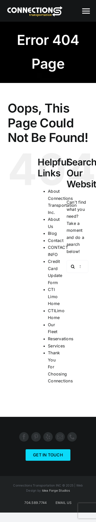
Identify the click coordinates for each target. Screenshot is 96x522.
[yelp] (48, 437)
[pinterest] (36, 437)
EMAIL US (64, 503)
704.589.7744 (35, 503)
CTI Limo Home (54, 296)
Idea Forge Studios (56, 490)
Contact (55, 240)
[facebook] (24, 437)
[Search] (73, 266)
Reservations (60, 338)
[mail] (60, 437)
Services (56, 345)
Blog (52, 233)
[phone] (72, 437)
